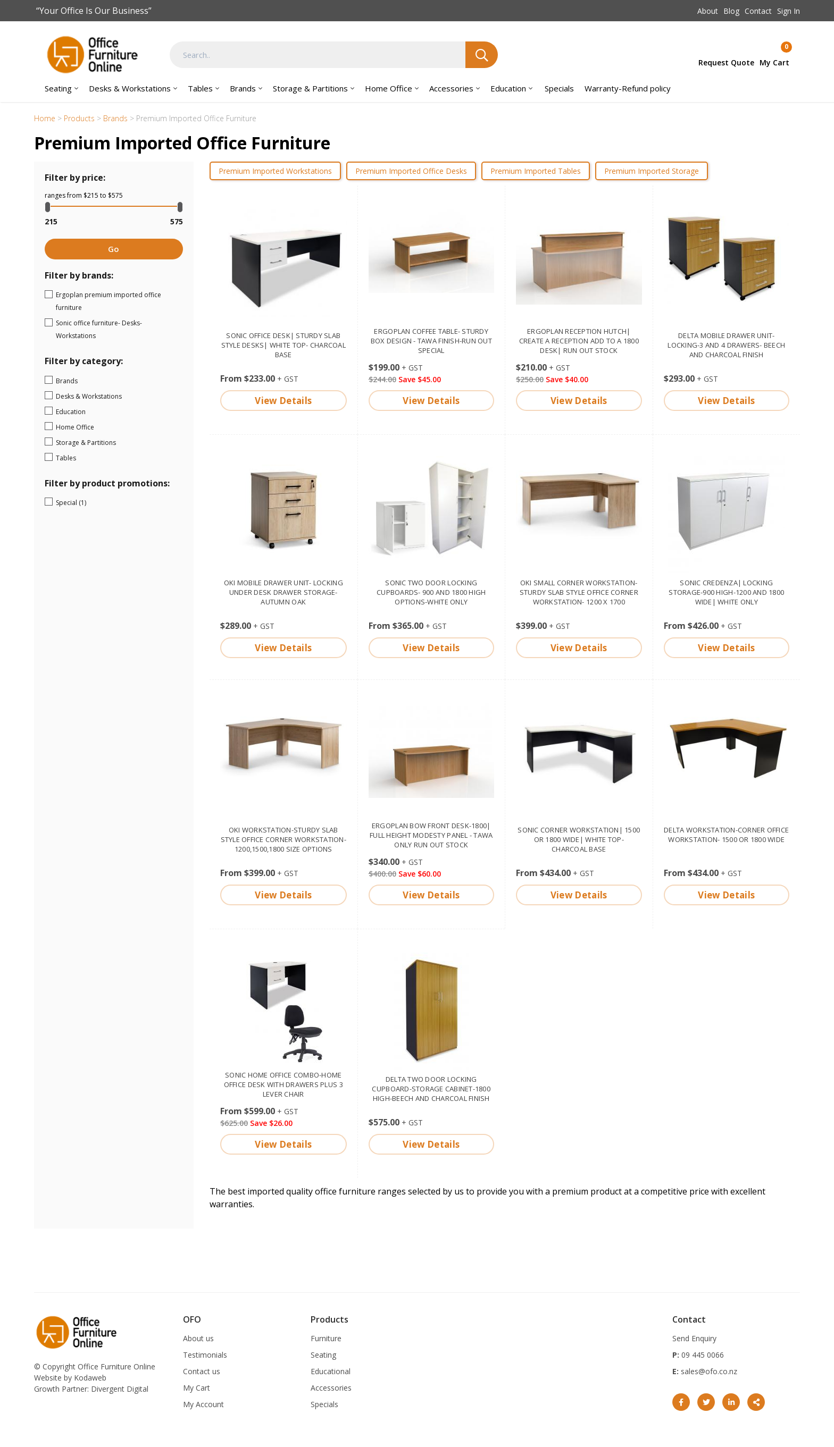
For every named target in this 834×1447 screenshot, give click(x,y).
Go (113, 248)
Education (508, 88)
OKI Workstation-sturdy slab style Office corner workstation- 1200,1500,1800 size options (283, 839)
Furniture (326, 1338)
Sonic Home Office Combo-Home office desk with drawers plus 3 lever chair (283, 1084)
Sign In (788, 11)
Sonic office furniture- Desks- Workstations (118, 329)
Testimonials (205, 1355)
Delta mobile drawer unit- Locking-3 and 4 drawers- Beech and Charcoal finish (726, 345)
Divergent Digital (119, 1389)
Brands (243, 88)
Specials (559, 88)
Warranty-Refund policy (628, 88)
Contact (758, 11)
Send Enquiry (694, 1338)
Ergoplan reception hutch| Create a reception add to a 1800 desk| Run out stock (579, 340)
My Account (203, 1404)
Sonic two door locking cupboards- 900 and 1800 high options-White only (431, 592)
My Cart (196, 1388)
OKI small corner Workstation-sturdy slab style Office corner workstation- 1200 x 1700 (579, 592)
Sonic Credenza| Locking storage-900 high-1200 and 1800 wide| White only (726, 592)
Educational (331, 1371)
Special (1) (99, 502)
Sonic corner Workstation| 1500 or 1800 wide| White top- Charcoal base (579, 839)
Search (481, 55)
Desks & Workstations (130, 88)
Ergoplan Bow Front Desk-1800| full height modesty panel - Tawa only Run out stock (431, 835)
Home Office (388, 88)
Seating (58, 88)
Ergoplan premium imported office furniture (118, 301)
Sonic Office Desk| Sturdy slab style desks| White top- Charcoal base (283, 345)
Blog (731, 11)
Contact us (201, 1371)
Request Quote (726, 62)
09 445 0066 (701, 1355)
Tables (200, 88)
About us (198, 1338)
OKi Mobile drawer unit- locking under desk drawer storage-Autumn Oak (283, 592)
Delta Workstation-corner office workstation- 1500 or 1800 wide (726, 834)
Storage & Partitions (310, 88)
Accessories (451, 88)
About (707, 11)
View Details (283, 400)
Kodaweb (90, 1378)
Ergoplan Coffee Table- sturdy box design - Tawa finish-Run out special (431, 340)
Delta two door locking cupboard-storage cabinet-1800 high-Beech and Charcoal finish (431, 1088)
